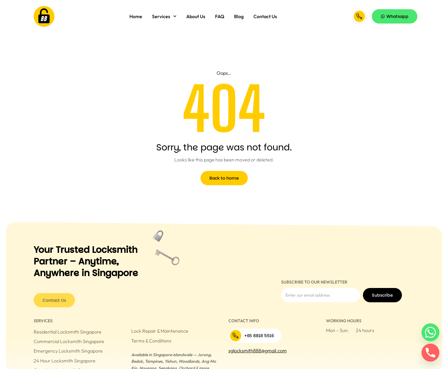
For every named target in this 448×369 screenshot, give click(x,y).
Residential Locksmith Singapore (67, 332)
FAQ (219, 16)
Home (135, 16)
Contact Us (265, 16)
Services (164, 16)
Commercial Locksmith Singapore (69, 341)
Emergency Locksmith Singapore (68, 351)
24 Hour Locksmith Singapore (64, 361)
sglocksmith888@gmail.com (257, 351)
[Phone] (430, 353)
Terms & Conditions (151, 341)
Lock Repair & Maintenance (159, 331)
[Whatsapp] (430, 332)
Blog (239, 16)
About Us (195, 16)
